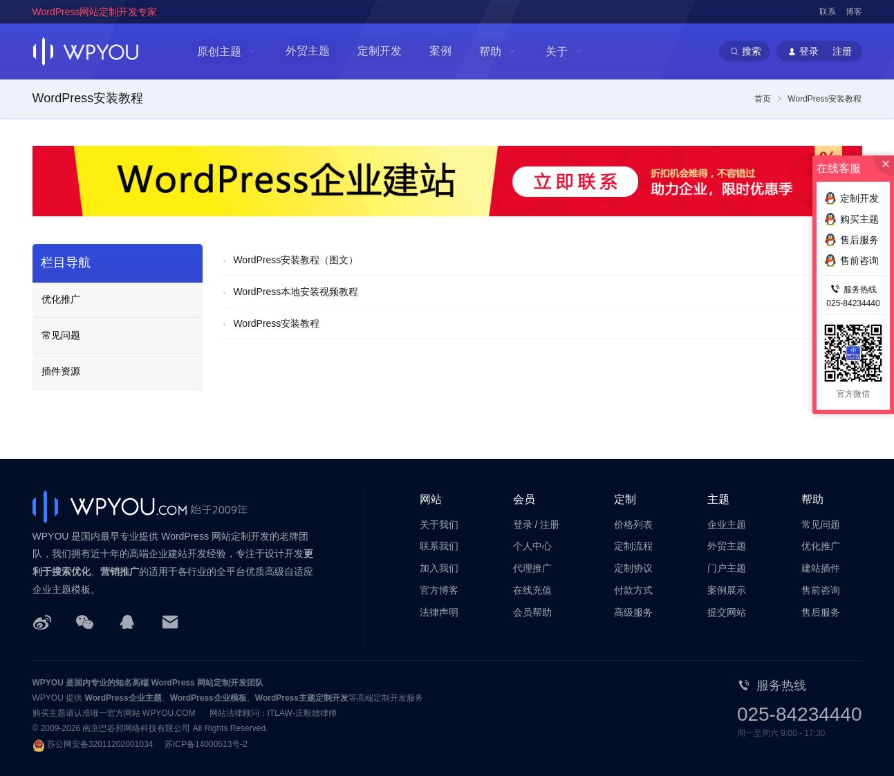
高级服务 (633, 612)
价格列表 (633, 524)
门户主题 (726, 568)
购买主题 (851, 219)
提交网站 (726, 612)
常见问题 (60, 335)
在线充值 (532, 590)
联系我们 (439, 545)
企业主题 (726, 524)
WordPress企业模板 (208, 698)
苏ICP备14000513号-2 (206, 744)
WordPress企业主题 (123, 698)
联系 (827, 12)
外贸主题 (308, 51)
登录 (522, 524)
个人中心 (532, 545)
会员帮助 (532, 612)
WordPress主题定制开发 (301, 698)
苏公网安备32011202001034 (100, 744)
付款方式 (633, 590)
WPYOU (48, 683)
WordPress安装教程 (276, 323)
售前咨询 (820, 590)
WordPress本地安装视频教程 (295, 291)
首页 (762, 99)
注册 (549, 524)
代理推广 (532, 568)
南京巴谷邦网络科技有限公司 (136, 728)
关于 (557, 51)
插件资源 (60, 371)
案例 (440, 51)
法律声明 (439, 612)
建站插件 (820, 568)
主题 (718, 499)
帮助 (490, 51)
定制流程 (633, 545)
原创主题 (219, 51)
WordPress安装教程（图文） (295, 259)
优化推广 (60, 299)
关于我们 (439, 524)
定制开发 (379, 51)
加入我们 (439, 568)
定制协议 (633, 568)
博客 (854, 12)
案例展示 (726, 590)
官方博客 (439, 590)
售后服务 (820, 612)
